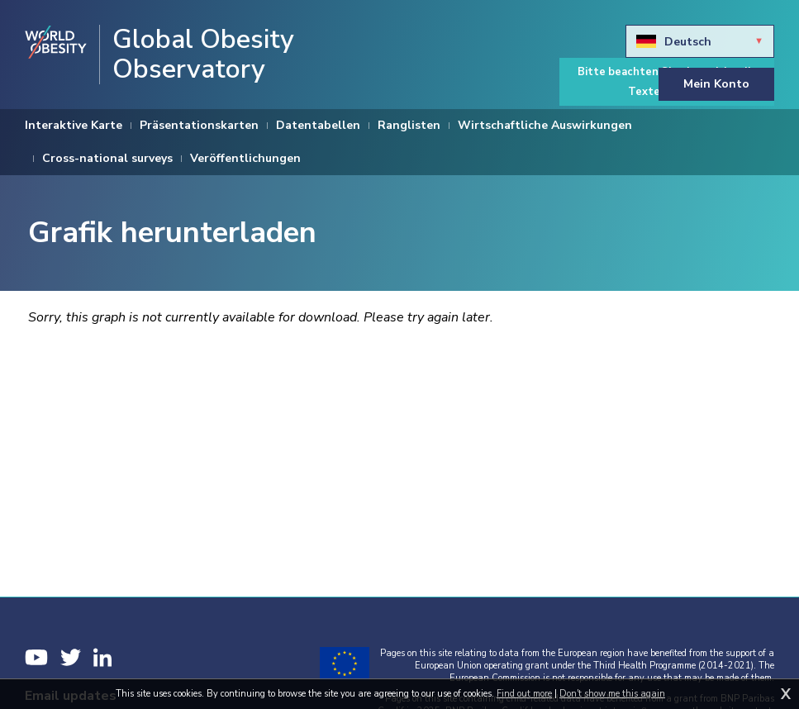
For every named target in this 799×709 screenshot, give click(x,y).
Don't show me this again (612, 694)
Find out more (524, 694)
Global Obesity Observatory (203, 54)
